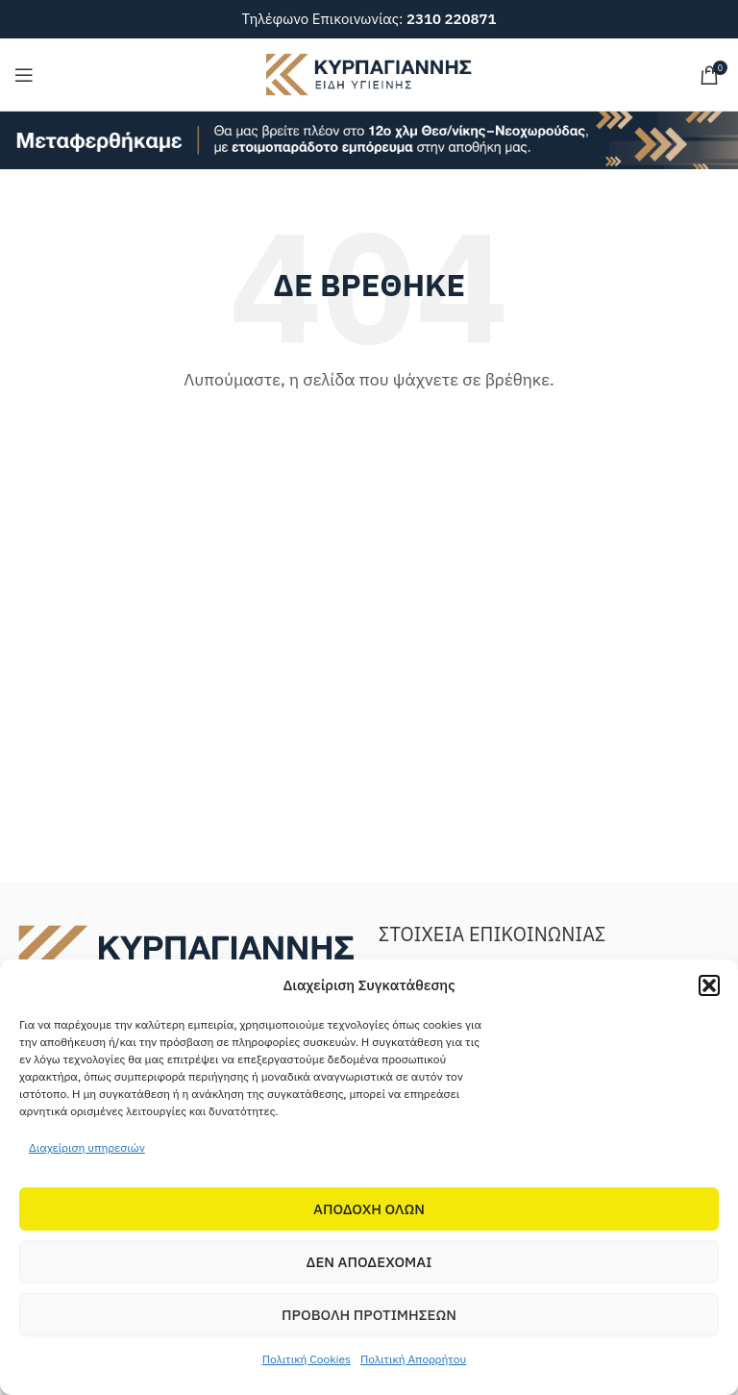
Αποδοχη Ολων (369, 1209)
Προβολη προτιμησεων (369, 1315)
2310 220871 (451, 19)
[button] (709, 985)
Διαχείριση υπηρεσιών (87, 1147)
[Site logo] (369, 73)
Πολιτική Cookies (306, 1359)
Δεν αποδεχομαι (369, 1262)
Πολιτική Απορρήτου (413, 1359)
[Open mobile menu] (24, 75)
